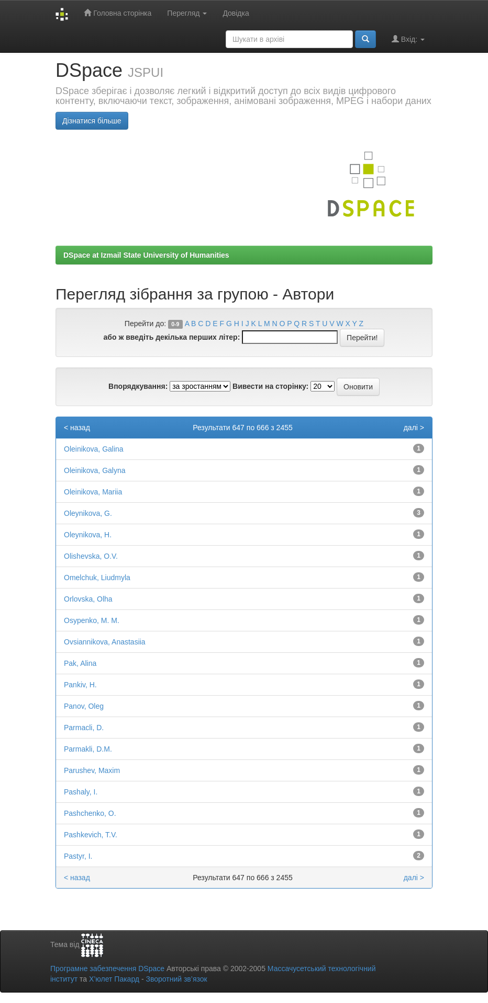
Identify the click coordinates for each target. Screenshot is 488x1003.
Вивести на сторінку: (270, 386)
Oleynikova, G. (88, 513)
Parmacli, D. (84, 727)
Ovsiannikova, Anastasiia (105, 642)
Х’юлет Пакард (114, 979)
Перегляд (187, 13)
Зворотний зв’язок (176, 979)
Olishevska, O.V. (91, 556)
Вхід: (408, 38)
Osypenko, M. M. (91, 620)
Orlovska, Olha (88, 599)
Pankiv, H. (80, 685)
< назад (77, 427)
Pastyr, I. (78, 856)
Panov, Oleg (84, 706)
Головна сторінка (117, 12)
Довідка (236, 13)
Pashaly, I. (80, 792)
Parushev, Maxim (92, 770)
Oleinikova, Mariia (93, 492)
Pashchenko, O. (90, 813)
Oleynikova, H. (88, 535)
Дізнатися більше (91, 121)
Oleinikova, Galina (94, 449)
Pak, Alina (80, 663)
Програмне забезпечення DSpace (107, 968)
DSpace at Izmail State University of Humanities (146, 255)
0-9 (175, 324)
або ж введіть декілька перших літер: (172, 337)
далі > (414, 427)
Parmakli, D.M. (88, 749)
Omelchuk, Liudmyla (97, 577)
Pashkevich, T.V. (90, 835)
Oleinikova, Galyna (95, 470)
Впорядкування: (138, 386)
